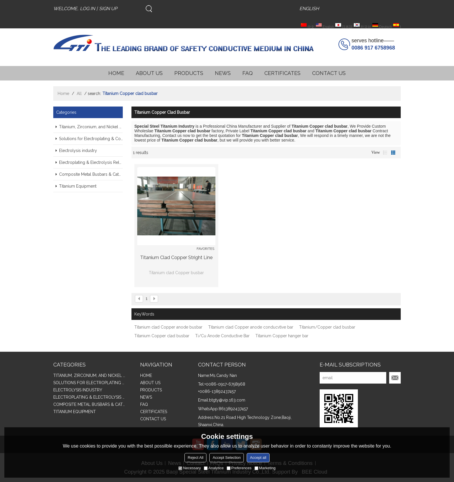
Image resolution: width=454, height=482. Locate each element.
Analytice (214, 468)
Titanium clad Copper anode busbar (168, 327)
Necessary (189, 468)
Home (63, 93)
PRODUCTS (188, 73)
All (79, 93)
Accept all (258, 457)
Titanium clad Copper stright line (176, 257)
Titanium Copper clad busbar (161, 335)
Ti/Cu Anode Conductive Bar (222, 335)
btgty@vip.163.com (227, 400)
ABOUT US (149, 73)
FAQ (247, 73)
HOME (116, 73)
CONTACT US (329, 73)
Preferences (239, 468)
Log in (87, 8)
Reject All (195, 457)
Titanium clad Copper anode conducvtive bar (250, 327)
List (385, 152)
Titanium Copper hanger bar (281, 335)
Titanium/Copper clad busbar (327, 327)
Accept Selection (227, 457)
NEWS (223, 73)
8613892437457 (233, 408)
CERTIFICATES (282, 73)
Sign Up (108, 8)
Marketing (265, 468)
